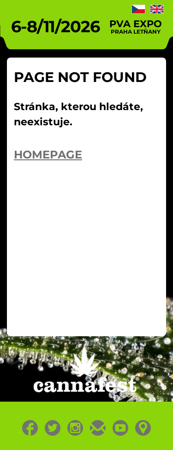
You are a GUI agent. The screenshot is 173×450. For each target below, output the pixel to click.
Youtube (121, 428)
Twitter (53, 428)
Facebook (30, 428)
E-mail (98, 428)
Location (143, 428)
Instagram (75, 428)
